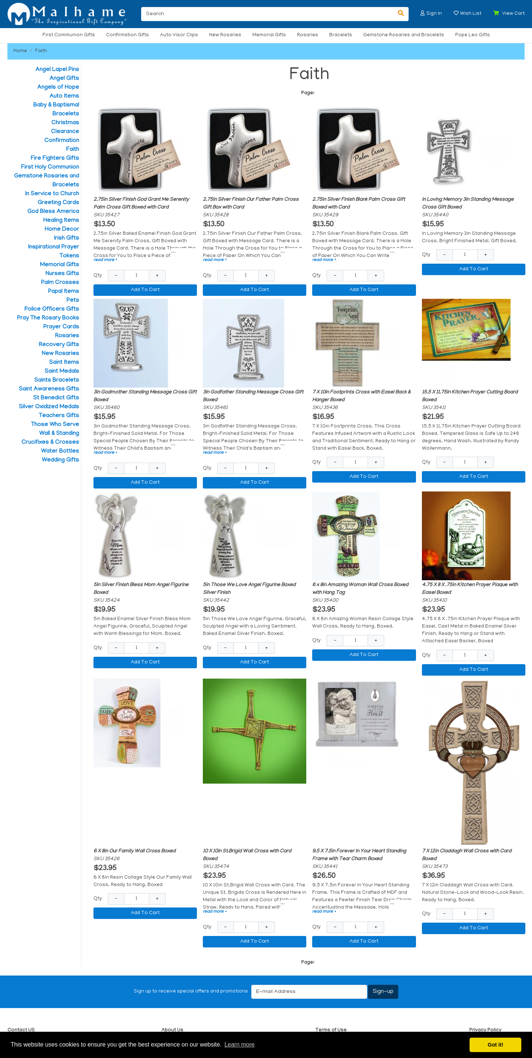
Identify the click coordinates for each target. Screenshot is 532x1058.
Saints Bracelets (56, 380)
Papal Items (63, 291)
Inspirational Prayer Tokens (53, 252)
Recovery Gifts (59, 345)
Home (20, 51)
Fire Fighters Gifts (55, 158)
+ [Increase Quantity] (157, 275)
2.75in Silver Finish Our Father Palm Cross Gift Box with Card (251, 203)
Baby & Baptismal (56, 105)
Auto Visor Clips (179, 35)
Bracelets (340, 35)
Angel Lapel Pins (57, 70)
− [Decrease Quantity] (116, 275)
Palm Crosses (60, 283)
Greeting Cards (58, 203)
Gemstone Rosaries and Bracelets (403, 35)
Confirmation (61, 141)
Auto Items (64, 96)
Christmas (65, 123)
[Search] (267, 14)
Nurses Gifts (62, 274)
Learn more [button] (239, 1044)
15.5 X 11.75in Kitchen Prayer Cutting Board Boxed (470, 396)
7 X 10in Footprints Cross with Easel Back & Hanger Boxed (361, 396)
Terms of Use (331, 1030)
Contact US (21, 1030)
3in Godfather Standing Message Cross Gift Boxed (253, 396)
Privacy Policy (485, 1030)
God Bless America (53, 212)
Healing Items (61, 220)
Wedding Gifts (60, 460)
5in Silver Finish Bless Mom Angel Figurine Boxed (140, 589)
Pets (72, 300)
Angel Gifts (64, 78)
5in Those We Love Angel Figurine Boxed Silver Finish (249, 589)
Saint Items (64, 362)
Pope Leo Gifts (472, 35)
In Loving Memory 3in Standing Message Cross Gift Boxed (468, 203)
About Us (172, 1030)
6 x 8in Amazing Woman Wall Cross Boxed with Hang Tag (360, 589)
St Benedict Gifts (56, 398)
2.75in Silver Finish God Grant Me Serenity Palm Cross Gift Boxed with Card (141, 203)
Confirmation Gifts (127, 35)
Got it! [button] (495, 1045)
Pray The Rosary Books (48, 318)
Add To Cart (145, 290)
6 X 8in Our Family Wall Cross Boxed (134, 851)
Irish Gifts (66, 238)
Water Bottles (60, 451)
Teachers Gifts (59, 416)
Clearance (65, 132)
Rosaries (307, 35)
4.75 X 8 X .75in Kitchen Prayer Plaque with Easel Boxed (470, 589)
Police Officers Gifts (51, 309)
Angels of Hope (58, 87)
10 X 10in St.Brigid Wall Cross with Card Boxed (247, 855)
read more (105, 260)
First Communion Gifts (68, 35)
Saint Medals (62, 371)
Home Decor (62, 229)
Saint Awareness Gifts (49, 389)
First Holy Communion (50, 167)
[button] (422, 13)
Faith (41, 51)
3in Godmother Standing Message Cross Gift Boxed (145, 396)
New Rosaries (225, 35)
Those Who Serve (55, 425)
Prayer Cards (61, 327)
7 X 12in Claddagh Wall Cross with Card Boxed (466, 855)
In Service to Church (52, 194)
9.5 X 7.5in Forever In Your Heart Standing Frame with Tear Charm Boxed (359, 855)
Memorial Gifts (269, 35)
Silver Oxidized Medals (49, 407)
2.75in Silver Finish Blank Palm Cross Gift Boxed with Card (358, 203)
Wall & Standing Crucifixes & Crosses (50, 438)
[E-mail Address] (309, 992)
